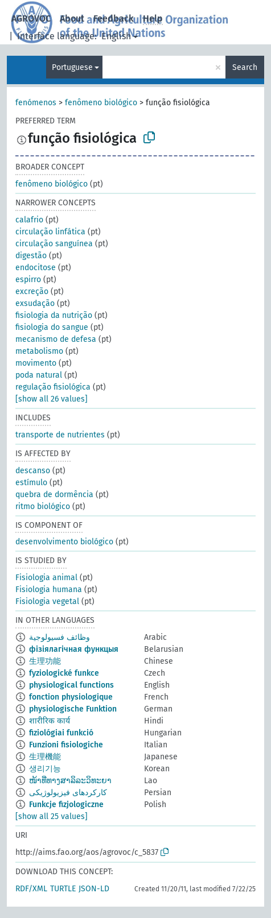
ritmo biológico (42, 506)
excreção (31, 291)
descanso (32, 470)
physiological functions (71, 685)
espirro (28, 279)
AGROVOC (31, 18)
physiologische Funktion (73, 709)
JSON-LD (94, 889)
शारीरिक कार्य (49, 721)
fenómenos (35, 102)
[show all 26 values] (51, 399)
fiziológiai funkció (61, 733)
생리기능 (45, 769)
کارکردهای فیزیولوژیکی (68, 792)
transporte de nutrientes (60, 435)
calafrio (29, 220)
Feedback (113, 18)
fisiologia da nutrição (53, 315)
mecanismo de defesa (55, 339)
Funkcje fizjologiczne (66, 804)
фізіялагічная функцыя (73, 649)
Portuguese (72, 67)
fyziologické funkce (64, 673)
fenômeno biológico (101, 102)
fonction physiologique (71, 697)
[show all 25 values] (51, 816)
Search (244, 67)
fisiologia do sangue (51, 327)
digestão (31, 255)
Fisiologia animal (46, 577)
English (116, 36)
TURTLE (63, 889)
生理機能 (45, 757)
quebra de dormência (54, 494)
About (72, 18)
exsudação (35, 303)
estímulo (31, 482)
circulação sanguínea (54, 244)
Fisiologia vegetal (47, 601)
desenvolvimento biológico (64, 542)
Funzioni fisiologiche (66, 745)
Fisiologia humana (48, 589)
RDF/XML (31, 889)
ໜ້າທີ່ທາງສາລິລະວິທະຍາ (70, 780)
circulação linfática (50, 232)
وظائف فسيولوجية (59, 637)
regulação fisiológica (53, 387)
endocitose (35, 267)
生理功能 (45, 661)
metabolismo (39, 351)
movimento (35, 363)
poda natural (38, 375)
